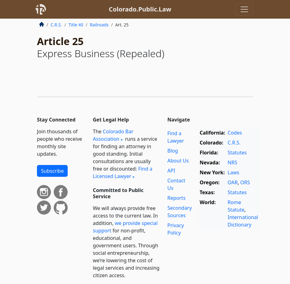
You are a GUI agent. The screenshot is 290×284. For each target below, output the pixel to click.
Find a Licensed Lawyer (122, 172)
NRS (232, 162)
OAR (233, 182)
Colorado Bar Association (113, 135)
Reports (176, 198)
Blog (172, 150)
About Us (178, 160)
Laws (233, 172)
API (171, 170)
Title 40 (76, 25)
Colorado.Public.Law (140, 9)
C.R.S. (56, 25)
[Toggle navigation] (244, 9)
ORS (245, 182)
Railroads (99, 25)
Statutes (237, 152)
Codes (235, 132)
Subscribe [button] (52, 170)
